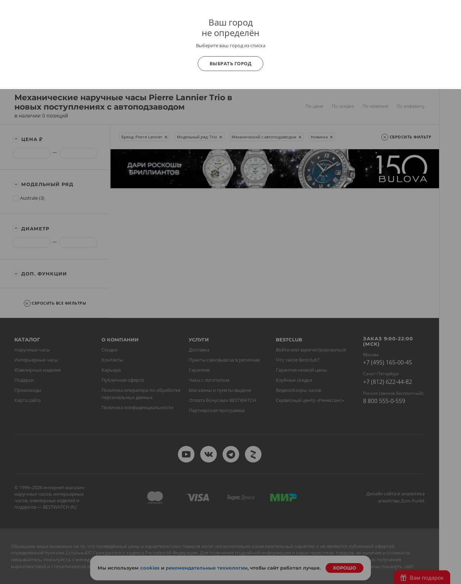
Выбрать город (231, 63)
